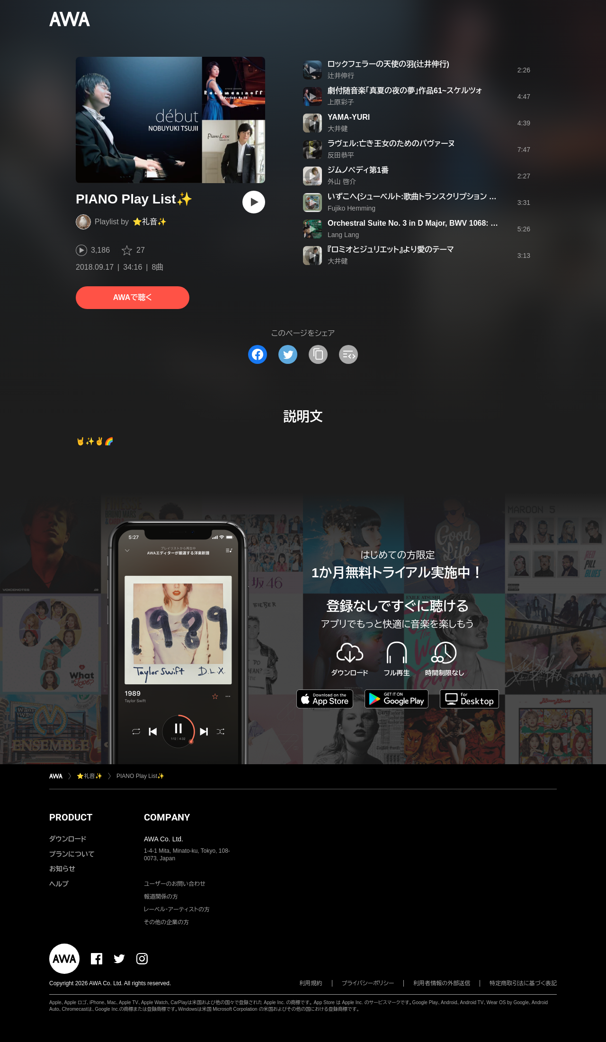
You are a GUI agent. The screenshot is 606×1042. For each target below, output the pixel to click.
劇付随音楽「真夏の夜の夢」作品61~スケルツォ (405, 91)
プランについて (72, 854)
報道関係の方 (161, 896)
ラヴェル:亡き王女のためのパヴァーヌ (391, 144)
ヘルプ (59, 884)
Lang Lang (343, 234)
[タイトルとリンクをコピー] (318, 354)
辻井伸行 (341, 75)
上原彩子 (341, 102)
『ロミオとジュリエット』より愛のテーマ (391, 250)
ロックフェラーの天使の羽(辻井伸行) (388, 64)
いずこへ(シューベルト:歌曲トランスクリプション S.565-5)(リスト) (435, 197)
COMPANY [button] (167, 817)
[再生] (253, 202)
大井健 (338, 128)
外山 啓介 (342, 181)
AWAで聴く (132, 297)
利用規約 (311, 983)
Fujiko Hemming (351, 208)
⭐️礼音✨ (150, 222)
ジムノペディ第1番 (358, 170)
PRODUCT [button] (70, 817)
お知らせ (62, 869)
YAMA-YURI (349, 117)
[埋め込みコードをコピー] (348, 354)
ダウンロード (67, 839)
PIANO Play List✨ (140, 776)
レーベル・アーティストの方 (177, 909)
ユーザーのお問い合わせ (174, 884)
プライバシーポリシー (368, 983)
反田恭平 (341, 155)
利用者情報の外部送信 (441, 983)
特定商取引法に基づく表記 (523, 983)
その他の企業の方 (166, 922)
